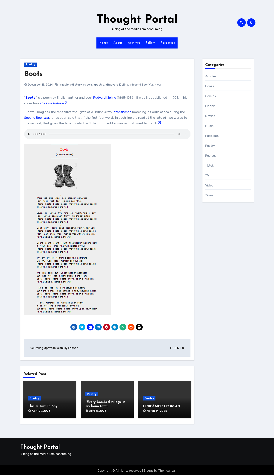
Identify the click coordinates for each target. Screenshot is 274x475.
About (117, 42)
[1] (66, 102)
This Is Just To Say (42, 406)
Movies (210, 116)
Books (209, 86)
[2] (159, 122)
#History (76, 84)
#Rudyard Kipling (116, 84)
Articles (211, 76)
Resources (168, 42)
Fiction (210, 106)
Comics (210, 96)
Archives (134, 42)
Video (209, 185)
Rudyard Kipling (104, 97)
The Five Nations (52, 103)
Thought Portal (137, 19)
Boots (33, 74)
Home (103, 42)
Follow (150, 42)
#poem (87, 84)
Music (209, 126)
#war (158, 84)
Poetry (30, 64)
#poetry (98, 84)
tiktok (209, 165)
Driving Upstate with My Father (54, 348)
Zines (209, 195)
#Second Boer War (141, 84)
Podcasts (212, 136)
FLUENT (177, 348)
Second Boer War (36, 117)
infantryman (122, 112)
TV (207, 175)
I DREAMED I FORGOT (162, 406)
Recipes (210, 155)
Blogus (148, 469)
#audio (64, 84)
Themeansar (167, 469)
